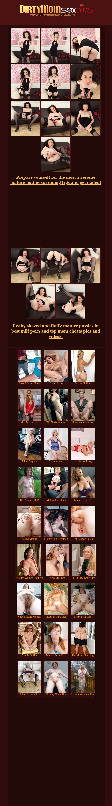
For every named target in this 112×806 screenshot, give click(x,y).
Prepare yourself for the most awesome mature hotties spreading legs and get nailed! (55, 180)
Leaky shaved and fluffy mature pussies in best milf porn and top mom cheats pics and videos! (55, 331)
